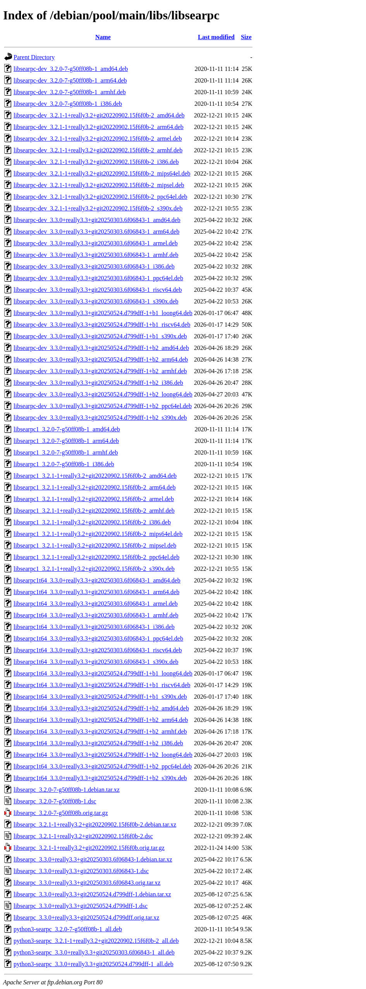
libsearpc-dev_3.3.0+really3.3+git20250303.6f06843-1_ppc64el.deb (98, 278)
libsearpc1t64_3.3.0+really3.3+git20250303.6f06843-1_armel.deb (96, 603)
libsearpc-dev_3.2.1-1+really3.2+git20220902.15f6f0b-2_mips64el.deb (102, 173)
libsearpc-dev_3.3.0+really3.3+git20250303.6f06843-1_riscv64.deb (98, 289)
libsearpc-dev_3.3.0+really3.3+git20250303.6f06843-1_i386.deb (94, 266)
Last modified (216, 37)
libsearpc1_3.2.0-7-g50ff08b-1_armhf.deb (66, 452)
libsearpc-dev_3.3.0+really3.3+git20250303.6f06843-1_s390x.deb (96, 301)
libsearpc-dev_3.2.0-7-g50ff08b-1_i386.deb (68, 103)
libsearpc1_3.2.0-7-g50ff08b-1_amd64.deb (67, 429)
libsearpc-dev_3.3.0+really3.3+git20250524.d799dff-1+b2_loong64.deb (103, 394)
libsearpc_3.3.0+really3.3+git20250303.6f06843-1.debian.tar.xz (93, 859)
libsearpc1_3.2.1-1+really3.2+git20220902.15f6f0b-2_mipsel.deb (95, 545)
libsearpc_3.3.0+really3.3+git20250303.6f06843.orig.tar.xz (87, 882)
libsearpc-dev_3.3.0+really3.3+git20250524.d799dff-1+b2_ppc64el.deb (103, 406)
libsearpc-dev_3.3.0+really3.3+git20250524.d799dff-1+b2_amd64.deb (101, 348)
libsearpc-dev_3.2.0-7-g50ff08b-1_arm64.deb (70, 80)
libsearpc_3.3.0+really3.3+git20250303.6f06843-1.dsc (81, 871)
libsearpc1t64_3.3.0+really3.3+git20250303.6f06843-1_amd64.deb (97, 580)
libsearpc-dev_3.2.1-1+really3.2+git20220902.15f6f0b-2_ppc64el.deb (100, 196)
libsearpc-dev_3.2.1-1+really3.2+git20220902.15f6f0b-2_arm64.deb (99, 127)
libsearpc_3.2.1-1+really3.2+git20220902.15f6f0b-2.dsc (83, 836)
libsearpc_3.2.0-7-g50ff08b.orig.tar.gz (61, 813)
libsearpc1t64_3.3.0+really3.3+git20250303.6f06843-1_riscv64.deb (98, 650)
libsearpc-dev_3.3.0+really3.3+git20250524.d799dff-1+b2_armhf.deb (100, 371)
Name (103, 37)
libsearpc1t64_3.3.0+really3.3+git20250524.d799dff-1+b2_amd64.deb (101, 708)
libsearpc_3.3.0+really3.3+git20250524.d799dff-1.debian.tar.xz (92, 894)
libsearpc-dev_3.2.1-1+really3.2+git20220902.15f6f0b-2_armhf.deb (98, 150)
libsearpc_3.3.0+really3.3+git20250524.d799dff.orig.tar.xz (86, 917)
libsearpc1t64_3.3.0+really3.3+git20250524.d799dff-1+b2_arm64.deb (101, 720)
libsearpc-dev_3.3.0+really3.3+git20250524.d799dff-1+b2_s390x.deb (100, 417)
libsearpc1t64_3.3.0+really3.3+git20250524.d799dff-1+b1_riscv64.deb (102, 685)
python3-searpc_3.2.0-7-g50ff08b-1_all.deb (68, 929)
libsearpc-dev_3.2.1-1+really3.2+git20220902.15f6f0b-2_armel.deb (98, 138)
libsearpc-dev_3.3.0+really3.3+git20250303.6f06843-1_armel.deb (96, 243)
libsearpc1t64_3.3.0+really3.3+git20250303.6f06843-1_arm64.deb (96, 592)
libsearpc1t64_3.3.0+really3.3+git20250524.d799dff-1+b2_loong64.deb (103, 754)
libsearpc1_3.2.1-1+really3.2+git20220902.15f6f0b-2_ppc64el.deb (96, 557)
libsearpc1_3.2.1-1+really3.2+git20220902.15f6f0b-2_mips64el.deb (98, 534)
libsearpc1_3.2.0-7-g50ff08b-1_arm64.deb (66, 441)
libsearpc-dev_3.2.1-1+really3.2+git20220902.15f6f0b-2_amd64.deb (99, 115)
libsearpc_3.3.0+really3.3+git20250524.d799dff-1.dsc (81, 906)
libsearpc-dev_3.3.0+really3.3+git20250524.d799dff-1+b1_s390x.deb (100, 336)
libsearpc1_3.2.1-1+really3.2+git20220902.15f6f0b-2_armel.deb (94, 499)
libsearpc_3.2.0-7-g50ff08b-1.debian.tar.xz (67, 789)
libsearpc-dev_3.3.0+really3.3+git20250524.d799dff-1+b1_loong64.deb (103, 313)
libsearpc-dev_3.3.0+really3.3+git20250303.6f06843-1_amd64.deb (97, 220)
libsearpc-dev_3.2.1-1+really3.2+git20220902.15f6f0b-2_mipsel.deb (99, 185)
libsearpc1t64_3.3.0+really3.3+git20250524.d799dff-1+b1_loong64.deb (103, 673)
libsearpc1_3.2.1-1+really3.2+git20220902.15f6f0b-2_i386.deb (92, 522)
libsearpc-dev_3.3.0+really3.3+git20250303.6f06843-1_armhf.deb (96, 255)
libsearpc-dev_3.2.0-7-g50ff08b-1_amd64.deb (71, 68)
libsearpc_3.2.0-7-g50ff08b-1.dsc (55, 801)
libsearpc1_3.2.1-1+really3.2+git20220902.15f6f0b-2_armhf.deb (94, 510)
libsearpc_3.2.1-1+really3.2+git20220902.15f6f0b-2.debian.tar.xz (95, 824)
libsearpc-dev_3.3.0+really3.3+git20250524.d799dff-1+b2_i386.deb (98, 382)
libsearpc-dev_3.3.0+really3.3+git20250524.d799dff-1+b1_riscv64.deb (102, 324)
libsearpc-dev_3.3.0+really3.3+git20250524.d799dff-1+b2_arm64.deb (101, 359)
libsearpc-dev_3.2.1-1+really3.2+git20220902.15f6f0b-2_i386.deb (96, 162)
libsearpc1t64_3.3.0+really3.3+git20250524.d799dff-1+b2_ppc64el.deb (103, 766)
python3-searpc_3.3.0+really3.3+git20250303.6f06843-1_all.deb (94, 952)
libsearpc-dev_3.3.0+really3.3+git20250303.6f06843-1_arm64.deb (96, 231)
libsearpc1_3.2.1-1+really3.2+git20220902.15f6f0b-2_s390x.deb (94, 568)
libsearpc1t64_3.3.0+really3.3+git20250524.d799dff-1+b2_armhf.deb (100, 731)
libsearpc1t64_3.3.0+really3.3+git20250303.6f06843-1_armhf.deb (96, 615)
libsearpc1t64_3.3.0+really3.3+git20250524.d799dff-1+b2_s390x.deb (100, 778)
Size (246, 37)
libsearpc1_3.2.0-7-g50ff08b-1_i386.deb (64, 464)
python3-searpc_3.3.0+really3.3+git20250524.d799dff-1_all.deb (94, 964)
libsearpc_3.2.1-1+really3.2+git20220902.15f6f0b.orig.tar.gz (89, 847)
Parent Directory (34, 57)
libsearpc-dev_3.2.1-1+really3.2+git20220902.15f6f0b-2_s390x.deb (98, 208)
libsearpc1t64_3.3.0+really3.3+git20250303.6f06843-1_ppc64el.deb (98, 638)
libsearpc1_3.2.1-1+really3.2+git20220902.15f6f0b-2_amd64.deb (95, 475)
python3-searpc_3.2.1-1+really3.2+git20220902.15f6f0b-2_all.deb (96, 940)
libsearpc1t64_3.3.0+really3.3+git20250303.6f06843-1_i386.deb (94, 627)
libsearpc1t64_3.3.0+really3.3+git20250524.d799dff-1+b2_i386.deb (98, 743)
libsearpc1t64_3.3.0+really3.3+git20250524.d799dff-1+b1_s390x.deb (100, 696)
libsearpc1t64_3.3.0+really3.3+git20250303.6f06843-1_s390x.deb (96, 661)
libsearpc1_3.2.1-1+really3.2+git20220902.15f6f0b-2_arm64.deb (94, 487)
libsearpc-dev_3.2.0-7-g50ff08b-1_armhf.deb (70, 92)
